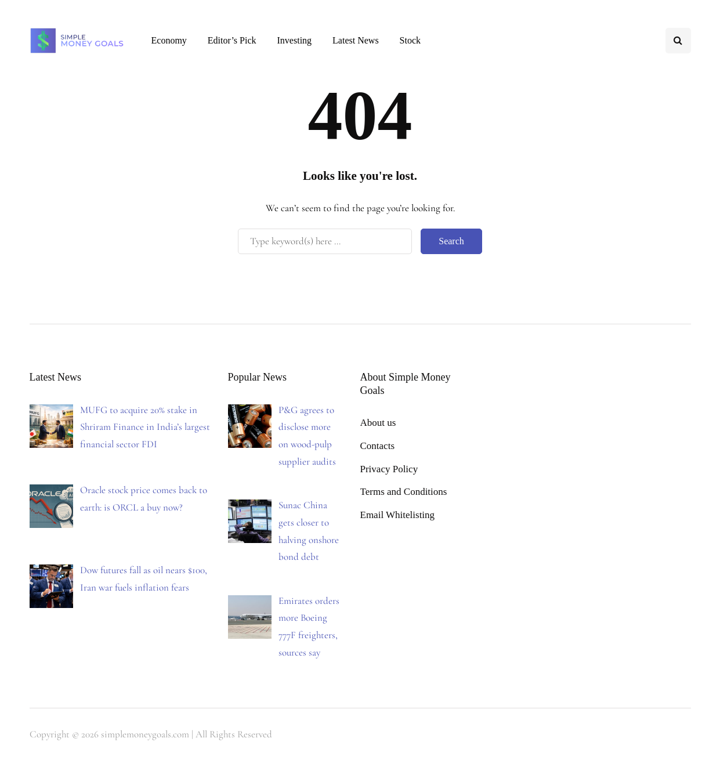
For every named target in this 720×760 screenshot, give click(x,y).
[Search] (325, 241)
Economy (169, 40)
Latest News (355, 40)
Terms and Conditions (403, 491)
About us (378, 422)
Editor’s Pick (232, 40)
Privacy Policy (389, 469)
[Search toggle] (678, 40)
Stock (410, 40)
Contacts (377, 445)
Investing (294, 40)
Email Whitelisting (397, 514)
